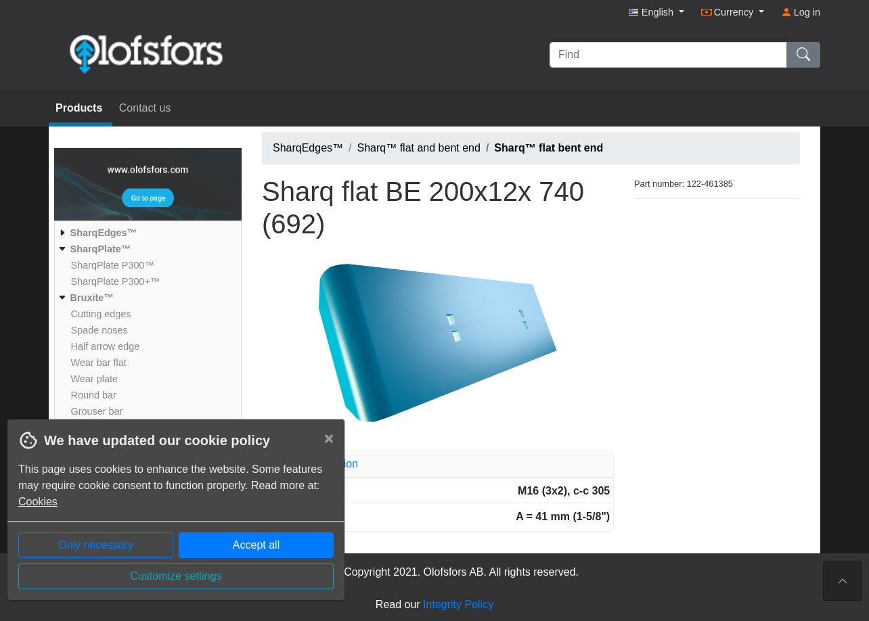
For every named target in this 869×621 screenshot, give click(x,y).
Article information (314, 463)
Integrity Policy (458, 604)
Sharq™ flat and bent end (419, 148)
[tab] (438, 464)
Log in (800, 12)
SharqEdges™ (308, 148)
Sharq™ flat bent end (548, 148)
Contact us (145, 108)
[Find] (668, 55)
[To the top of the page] (842, 581)
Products (80, 108)
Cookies (38, 501)
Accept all (256, 545)
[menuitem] (146, 233)
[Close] (328, 438)
